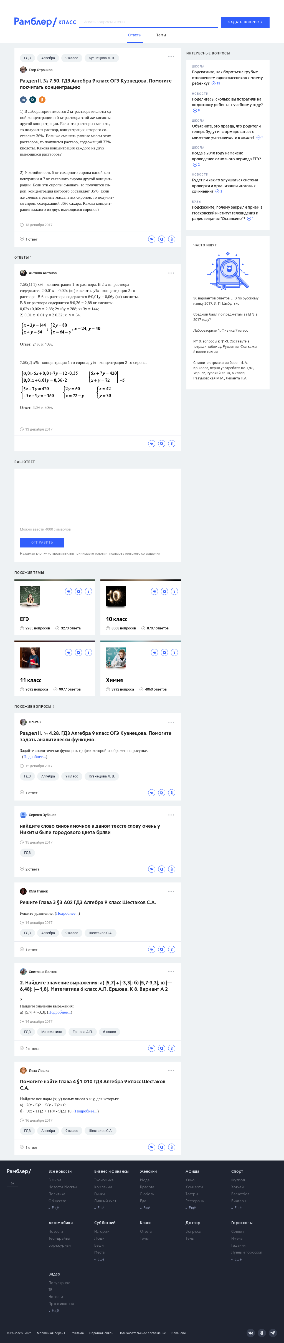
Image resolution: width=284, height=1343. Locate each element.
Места (99, 1252)
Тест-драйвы (59, 1239)
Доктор (193, 1223)
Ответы (146, 1232)
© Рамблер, (15, 1333)
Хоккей (237, 1187)
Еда (143, 1201)
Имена (237, 1239)
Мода (145, 1180)
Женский (148, 1172)
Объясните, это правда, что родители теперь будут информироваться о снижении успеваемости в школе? (226, 132)
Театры (192, 1194)
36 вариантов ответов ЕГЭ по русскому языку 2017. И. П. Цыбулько (225, 301)
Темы (144, 1239)
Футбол (238, 1180)
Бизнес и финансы (111, 1172)
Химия (114, 681)
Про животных (61, 1304)
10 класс (116, 619)
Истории (102, 1232)
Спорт (237, 1172)
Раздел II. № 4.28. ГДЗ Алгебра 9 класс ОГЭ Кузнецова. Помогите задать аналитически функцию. (95, 736)
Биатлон (238, 1201)
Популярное (59, 1283)
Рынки (99, 1194)
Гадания (238, 1245)
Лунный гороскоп (246, 1252)
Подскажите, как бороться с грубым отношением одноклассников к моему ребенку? (227, 78)
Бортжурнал (60, 1245)
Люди (99, 1239)
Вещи (99, 1245)
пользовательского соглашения (134, 554)
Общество (57, 1201)
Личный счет (105, 1201)
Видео (54, 1274)
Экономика (104, 1180)
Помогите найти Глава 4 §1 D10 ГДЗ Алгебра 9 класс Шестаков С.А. (92, 1085)
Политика (57, 1194)
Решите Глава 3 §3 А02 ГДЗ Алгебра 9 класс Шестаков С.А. (88, 902)
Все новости (60, 1172)
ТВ (51, 1290)
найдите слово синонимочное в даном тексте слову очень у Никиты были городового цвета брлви (90, 829)
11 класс (30, 681)
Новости (56, 1232)
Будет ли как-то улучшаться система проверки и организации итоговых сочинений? (225, 186)
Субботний (105, 1223)
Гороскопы (242, 1223)
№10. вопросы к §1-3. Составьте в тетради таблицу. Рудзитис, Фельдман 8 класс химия (225, 346)
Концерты (194, 1187)
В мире (55, 1180)
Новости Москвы (63, 1187)
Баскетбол (240, 1194)
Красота (147, 1187)
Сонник (237, 1232)
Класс (145, 1223)
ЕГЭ (24, 619)
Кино (190, 1180)
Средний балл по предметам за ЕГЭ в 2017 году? (225, 317)
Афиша (192, 1172)
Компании (103, 1187)
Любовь (147, 1194)
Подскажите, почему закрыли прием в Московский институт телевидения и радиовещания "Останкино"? (227, 213)
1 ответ (28, 239)
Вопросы (193, 1232)
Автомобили (61, 1223)
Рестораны (195, 1201)
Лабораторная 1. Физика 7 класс (220, 330)
